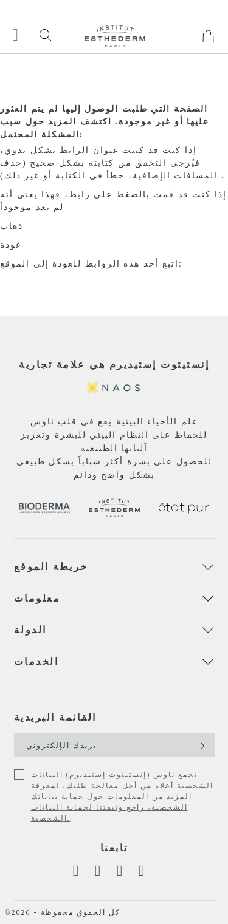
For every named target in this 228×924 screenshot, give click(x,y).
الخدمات (36, 661)
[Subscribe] (201, 745)
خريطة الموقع (51, 567)
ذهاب (11, 226)
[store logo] (115, 36)
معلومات (37, 598)
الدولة (30, 630)
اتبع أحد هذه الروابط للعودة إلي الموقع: (91, 263)
